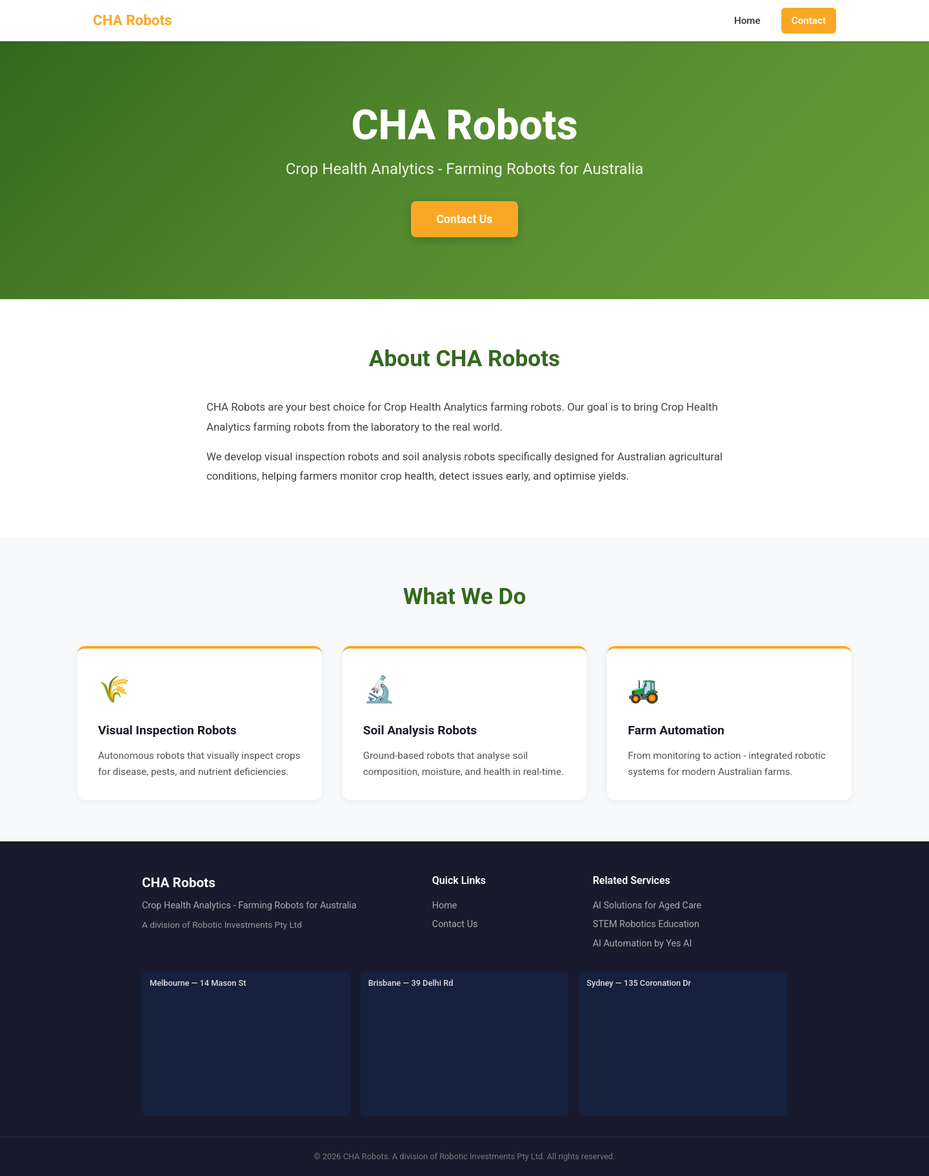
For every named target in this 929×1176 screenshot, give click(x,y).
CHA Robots (132, 20)
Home (747, 20)
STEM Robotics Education (646, 924)
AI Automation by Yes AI (642, 943)
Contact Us (465, 219)
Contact (809, 20)
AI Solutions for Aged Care (647, 905)
